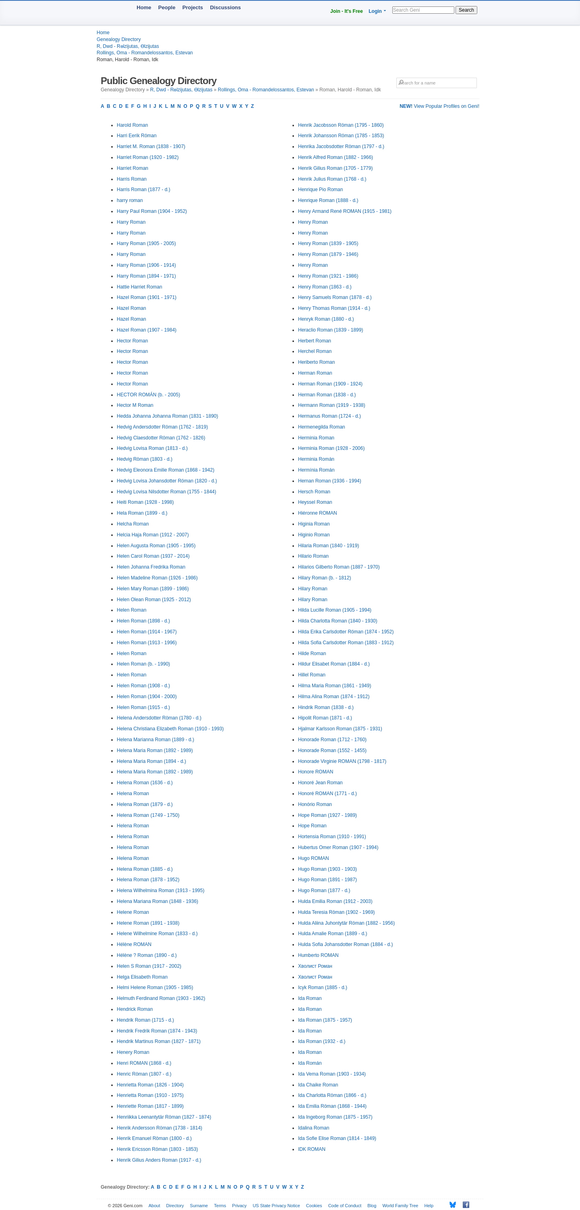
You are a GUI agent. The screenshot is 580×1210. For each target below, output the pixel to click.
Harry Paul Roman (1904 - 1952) (152, 211)
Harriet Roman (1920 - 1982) (147, 157)
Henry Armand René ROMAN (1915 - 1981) (345, 211)
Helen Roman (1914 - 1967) (147, 632)
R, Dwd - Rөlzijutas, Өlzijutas (128, 46)
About (154, 1205)
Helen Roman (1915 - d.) (143, 707)
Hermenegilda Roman (321, 427)
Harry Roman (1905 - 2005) (146, 243)
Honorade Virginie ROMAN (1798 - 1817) (342, 761)
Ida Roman (310, 998)
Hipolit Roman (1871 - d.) (325, 718)
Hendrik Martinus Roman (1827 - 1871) (159, 1041)
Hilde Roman (312, 653)
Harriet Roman (132, 168)
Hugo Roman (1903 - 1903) (327, 869)
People (167, 7)
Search (466, 10)
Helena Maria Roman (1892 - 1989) (155, 750)
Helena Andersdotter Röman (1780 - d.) (159, 718)
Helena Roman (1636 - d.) (145, 782)
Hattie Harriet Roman (139, 287)
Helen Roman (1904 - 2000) (147, 696)
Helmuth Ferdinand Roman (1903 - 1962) (161, 998)
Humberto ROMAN (318, 955)
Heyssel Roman (315, 502)
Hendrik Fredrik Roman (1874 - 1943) (157, 1031)
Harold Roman (132, 125)
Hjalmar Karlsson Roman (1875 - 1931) (340, 729)
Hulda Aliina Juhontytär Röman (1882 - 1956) (346, 923)
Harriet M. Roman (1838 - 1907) (151, 146)
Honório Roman (315, 804)
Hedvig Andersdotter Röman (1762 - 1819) (162, 427)
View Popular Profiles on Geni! (439, 106)
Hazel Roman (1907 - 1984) (146, 330)
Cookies (314, 1205)
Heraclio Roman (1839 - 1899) (330, 330)
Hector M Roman (135, 405)
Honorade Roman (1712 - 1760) (332, 739)
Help (429, 1205)
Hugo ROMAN (313, 858)
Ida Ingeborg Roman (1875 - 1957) (335, 1117)
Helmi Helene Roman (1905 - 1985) (155, 987)
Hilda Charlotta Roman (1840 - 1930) (337, 621)
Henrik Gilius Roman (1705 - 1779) (335, 168)
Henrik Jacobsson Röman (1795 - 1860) (341, 125)
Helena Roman (133, 793)
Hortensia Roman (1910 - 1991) (332, 836)
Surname (199, 1205)
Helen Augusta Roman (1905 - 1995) (156, 545)
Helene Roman (133, 912)
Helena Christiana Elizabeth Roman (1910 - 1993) (170, 729)
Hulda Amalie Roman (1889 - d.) (332, 933)
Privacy (239, 1205)
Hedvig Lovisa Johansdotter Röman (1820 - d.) (167, 481)
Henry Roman (313, 222)
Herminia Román (316, 459)
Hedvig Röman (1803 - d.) (144, 459)
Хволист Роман (315, 966)
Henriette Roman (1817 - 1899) (150, 1106)
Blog (371, 1205)
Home (144, 7)
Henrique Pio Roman (320, 189)
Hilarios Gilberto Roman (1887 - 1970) (339, 567)
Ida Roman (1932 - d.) (321, 1041)
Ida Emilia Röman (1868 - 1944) (332, 1106)
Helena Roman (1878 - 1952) (148, 879)
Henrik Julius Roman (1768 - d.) (332, 179)
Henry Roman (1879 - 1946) (328, 254)
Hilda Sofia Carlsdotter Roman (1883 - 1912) (346, 642)
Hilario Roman (313, 556)
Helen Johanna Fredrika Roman (151, 567)
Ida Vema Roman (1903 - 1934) (332, 1074)
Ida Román (310, 1063)
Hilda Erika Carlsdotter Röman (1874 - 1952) (346, 632)
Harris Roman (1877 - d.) (143, 189)
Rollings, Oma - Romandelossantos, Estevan (145, 53)
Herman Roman (315, 373)
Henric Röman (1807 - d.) (144, 1074)
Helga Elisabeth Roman (142, 977)
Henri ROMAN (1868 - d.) (144, 1063)
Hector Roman (132, 341)
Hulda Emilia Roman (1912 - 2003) (335, 901)
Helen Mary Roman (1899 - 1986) (153, 589)
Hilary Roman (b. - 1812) (324, 578)
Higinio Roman (314, 535)
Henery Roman (133, 1052)
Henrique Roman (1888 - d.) (328, 200)
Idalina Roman (313, 1128)
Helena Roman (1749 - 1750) (148, 815)
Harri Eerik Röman (137, 135)
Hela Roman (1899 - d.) (142, 513)
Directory (175, 1205)
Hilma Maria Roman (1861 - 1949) (334, 685)
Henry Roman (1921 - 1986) (328, 276)
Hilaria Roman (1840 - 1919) (328, 545)
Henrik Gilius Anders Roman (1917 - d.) (159, 1160)
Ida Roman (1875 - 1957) (325, 1020)
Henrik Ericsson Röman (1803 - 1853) (157, 1149)
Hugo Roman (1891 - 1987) (327, 879)
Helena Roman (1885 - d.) (145, 869)
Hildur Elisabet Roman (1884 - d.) (334, 664)
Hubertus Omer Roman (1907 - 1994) (338, 847)
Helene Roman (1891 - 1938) (148, 923)
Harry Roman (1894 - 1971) (146, 276)
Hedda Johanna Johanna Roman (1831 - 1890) (167, 416)
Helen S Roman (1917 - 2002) (149, 966)
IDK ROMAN (311, 1149)
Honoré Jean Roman (320, 782)
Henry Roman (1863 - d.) (325, 287)
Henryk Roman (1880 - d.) (326, 319)
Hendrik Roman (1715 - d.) (145, 1020)
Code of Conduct (345, 1205)
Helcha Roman (133, 524)
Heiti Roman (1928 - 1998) (145, 502)
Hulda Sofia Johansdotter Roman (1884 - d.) (345, 944)
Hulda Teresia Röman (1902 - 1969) (336, 912)
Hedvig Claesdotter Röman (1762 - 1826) (161, 438)
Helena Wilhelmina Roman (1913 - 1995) (160, 890)
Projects (192, 7)
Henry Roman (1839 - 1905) (328, 243)
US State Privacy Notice (276, 1205)
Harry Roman (131, 222)
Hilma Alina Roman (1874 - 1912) (333, 696)
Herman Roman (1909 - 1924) (330, 384)
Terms (220, 1205)
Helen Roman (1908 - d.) (143, 685)
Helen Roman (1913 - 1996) (147, 642)
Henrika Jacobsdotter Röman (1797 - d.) (341, 146)
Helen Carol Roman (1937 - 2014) (153, 556)
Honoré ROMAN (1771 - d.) (327, 793)
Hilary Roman (312, 589)
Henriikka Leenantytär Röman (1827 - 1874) (164, 1117)
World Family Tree (400, 1205)
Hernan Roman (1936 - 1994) (329, 481)
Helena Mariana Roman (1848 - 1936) (157, 901)
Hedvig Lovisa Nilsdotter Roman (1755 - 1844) (166, 492)
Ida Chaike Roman (318, 1085)
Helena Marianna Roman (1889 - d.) (155, 739)
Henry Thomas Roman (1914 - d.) (334, 308)
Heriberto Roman (316, 362)
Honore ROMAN (315, 772)
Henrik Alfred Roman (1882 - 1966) (335, 157)
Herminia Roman (316, 438)
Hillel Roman (311, 675)
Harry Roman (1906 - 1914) (146, 265)
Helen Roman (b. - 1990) (143, 664)
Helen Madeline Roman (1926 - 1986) (157, 578)
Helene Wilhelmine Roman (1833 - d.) (157, 933)
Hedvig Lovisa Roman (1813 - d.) (152, 448)
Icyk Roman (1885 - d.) (322, 987)
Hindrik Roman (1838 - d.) (326, 707)
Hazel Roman (131, 308)
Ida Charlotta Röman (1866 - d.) (332, 1095)
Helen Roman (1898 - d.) (143, 621)
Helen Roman (131, 610)
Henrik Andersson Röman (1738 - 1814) (159, 1128)
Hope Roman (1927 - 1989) (327, 815)
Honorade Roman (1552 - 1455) (332, 750)
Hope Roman (312, 826)
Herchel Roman (314, 351)
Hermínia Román (316, 470)
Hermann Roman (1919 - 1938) (331, 405)
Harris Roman (132, 179)
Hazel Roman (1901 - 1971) (146, 297)
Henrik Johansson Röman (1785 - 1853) (341, 135)
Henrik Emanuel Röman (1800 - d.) (154, 1138)
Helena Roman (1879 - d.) (145, 804)
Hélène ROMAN (134, 944)
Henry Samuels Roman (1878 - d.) (335, 297)
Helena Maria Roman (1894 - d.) (151, 761)
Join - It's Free (346, 11)
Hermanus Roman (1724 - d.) (329, 416)
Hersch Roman (314, 492)
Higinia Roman (314, 524)
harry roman (130, 200)
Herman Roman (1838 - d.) (327, 395)
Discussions (225, 7)
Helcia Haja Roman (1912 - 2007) (153, 535)
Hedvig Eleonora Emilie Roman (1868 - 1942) (165, 470)
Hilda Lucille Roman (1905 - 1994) (334, 610)
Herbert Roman (314, 341)
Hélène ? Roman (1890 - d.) (147, 955)
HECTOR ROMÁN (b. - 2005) (148, 395)
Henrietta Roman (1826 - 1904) (150, 1085)
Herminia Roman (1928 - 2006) (331, 448)
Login (375, 11)
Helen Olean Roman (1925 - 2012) (154, 599)
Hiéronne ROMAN (317, 513)
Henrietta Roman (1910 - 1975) (150, 1095)
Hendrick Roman (135, 1009)
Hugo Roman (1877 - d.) (324, 890)
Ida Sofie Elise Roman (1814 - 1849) (337, 1138)
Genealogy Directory (119, 39)
